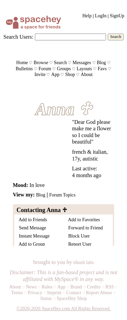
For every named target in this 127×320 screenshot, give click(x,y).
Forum (45, 68)
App (55, 74)
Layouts (84, 68)
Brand (76, 286)
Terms (17, 292)
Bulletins (24, 68)
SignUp (117, 15)
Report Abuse (99, 292)
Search (115, 36)
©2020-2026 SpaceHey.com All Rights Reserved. (63, 308)
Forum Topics (62, 194)
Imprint (54, 292)
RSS (109, 286)
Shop (70, 74)
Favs (102, 68)
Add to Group (31, 244)
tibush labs (83, 262)
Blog (101, 62)
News (31, 286)
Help (86, 15)
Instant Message (33, 236)
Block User (78, 236)
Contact (73, 292)
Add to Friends (32, 219)
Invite (40, 74)
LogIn (100, 15)
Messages (81, 62)
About (86, 74)
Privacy (35, 292)
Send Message (31, 227)
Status (46, 298)
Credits (93, 286)
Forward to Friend (84, 227)
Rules (47, 286)
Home (22, 62)
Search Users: (18, 37)
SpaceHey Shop (72, 298)
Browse (41, 62)
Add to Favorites (83, 219)
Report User (78, 244)
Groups (64, 68)
